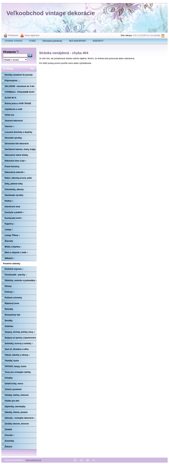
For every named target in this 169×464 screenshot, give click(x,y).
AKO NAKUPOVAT (77, 41)
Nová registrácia (32, 35)
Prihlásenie (13, 35)
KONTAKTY (98, 41)
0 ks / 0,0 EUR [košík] (146, 35)
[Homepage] (13, 40)
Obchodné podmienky (52, 41)
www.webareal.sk (33, 460)
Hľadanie (9, 52)
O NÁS (32, 41)
